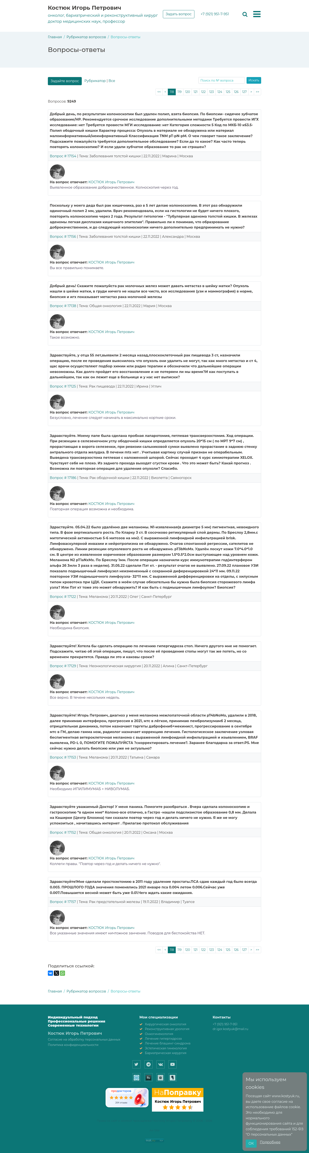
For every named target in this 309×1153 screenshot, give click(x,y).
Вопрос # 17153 (63, 757)
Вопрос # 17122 (63, 597)
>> (257, 92)
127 (244, 92)
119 (179, 92)
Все (112, 81)
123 (211, 92)
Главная (55, 37)
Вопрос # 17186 (63, 478)
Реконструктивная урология (167, 1029)
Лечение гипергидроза (163, 1039)
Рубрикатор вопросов (86, 37)
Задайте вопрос (65, 81)
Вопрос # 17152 (63, 832)
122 (203, 92)
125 (228, 92)
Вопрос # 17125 (63, 386)
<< (159, 92)
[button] (257, 14)
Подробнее (270, 1142)
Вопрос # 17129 (63, 666)
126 (236, 92)
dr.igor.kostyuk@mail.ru (230, 1029)
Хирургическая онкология (165, 1024)
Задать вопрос (179, 14)
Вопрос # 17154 (63, 156)
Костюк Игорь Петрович (84, 7)
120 (187, 92)
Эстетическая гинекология (166, 1048)
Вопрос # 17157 (63, 902)
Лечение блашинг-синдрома (167, 1043)
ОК (251, 1143)
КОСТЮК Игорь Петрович (111, 182)
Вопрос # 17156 (63, 237)
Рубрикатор (95, 81)
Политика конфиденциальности (73, 1045)
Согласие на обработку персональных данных (84, 1039)
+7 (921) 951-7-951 (215, 14)
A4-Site (155, 1130)
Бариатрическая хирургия (165, 1053)
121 (195, 92)
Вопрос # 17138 (63, 306)
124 (219, 92)
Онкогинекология (159, 1034)
